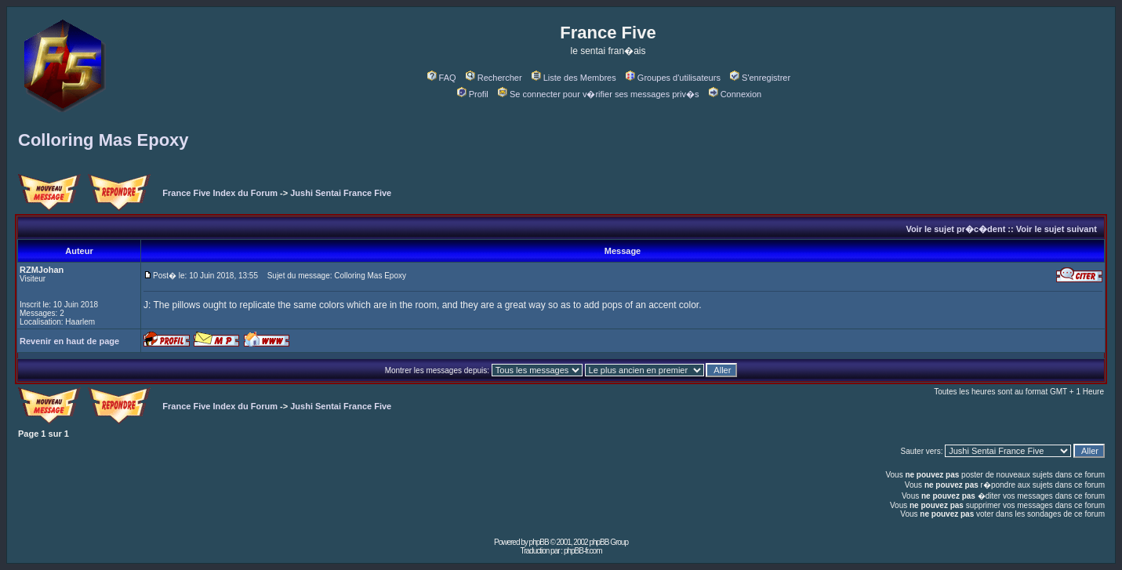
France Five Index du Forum (220, 193)
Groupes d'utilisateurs (673, 77)
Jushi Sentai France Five (340, 193)
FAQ (441, 77)
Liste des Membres (574, 77)
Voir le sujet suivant (1056, 229)
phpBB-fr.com (583, 550)
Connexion (735, 94)
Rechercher (494, 77)
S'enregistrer (760, 77)
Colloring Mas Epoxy (103, 140)
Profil (472, 94)
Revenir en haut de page (69, 341)
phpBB (539, 542)
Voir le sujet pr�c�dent (955, 229)
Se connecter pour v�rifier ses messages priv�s (598, 94)
